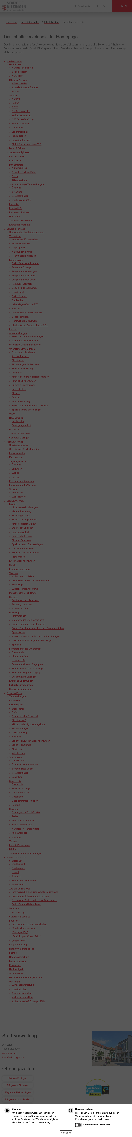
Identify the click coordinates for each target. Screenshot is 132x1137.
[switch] (78, 1125)
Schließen (66, 1132)
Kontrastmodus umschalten (97, 1124)
